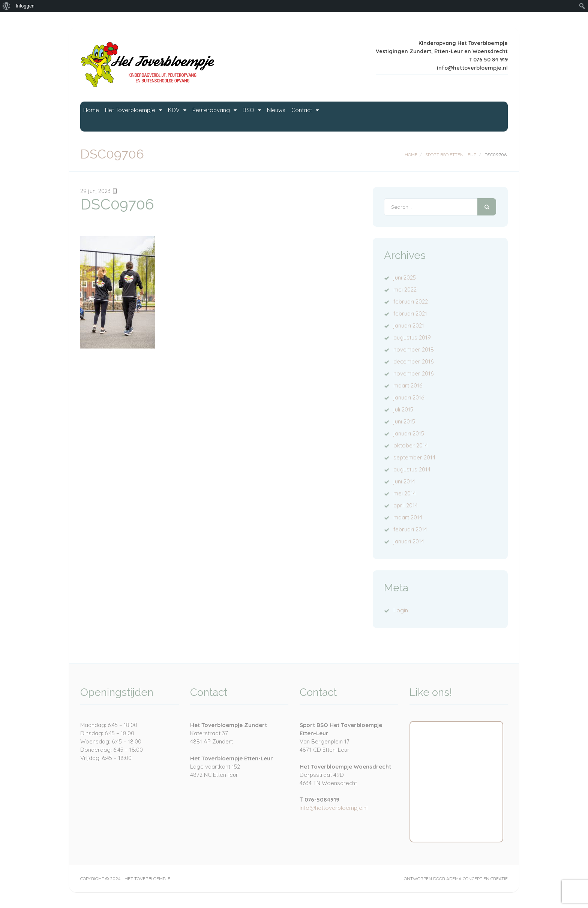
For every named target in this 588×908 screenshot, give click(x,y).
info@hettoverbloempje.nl (334, 807)
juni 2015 (404, 421)
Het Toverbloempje (161, 116)
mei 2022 (405, 289)
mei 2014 (404, 493)
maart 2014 (407, 517)
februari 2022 (410, 301)
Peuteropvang (284, 116)
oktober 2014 (410, 445)
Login (400, 610)
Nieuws (385, 116)
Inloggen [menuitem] (25, 6)
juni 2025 (404, 277)
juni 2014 (404, 481)
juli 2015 (403, 409)
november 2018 (413, 349)
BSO (341, 116)
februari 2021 (410, 313)
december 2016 (413, 361)
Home (100, 116)
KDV (227, 116)
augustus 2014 (411, 469)
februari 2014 (410, 529)
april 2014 (405, 505)
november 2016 (413, 373)
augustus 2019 (412, 337)
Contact (429, 116)
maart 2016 (407, 385)
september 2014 (414, 457)
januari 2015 (408, 433)
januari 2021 (408, 325)
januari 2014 (408, 541)
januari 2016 (408, 397)
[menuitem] (6, 6)
